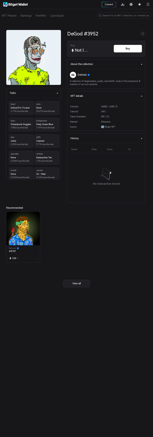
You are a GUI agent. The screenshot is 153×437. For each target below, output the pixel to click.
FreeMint (40, 15)
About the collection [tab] (106, 64)
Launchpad (57, 15)
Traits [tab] (34, 92)
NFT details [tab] (106, 95)
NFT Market (9, 15)
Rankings (26, 15)
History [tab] (106, 138)
